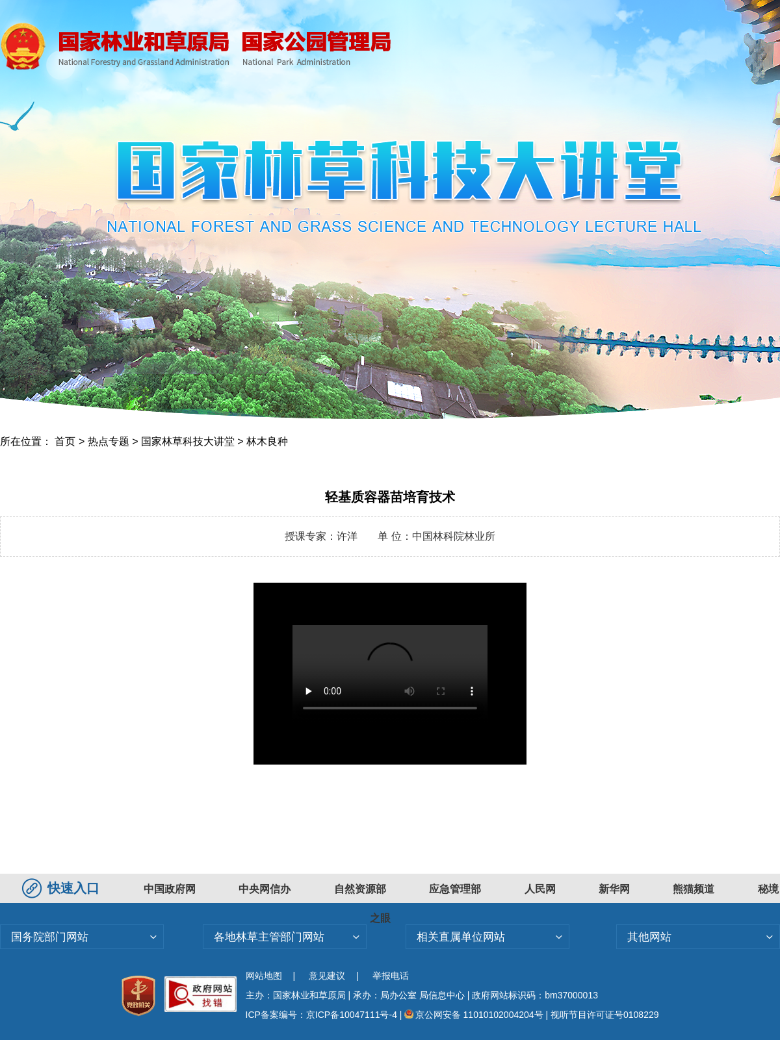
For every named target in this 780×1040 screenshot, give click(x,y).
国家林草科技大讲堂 (188, 441)
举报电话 (390, 975)
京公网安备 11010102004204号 (473, 1014)
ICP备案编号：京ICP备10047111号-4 (323, 1014)
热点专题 (108, 441)
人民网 (540, 888)
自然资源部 (360, 888)
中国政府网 (170, 888)
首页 (65, 441)
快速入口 (62, 888)
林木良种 (267, 441)
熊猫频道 (693, 888)
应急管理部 (455, 888)
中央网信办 (265, 888)
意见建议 (327, 975)
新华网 (614, 888)
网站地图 (264, 975)
